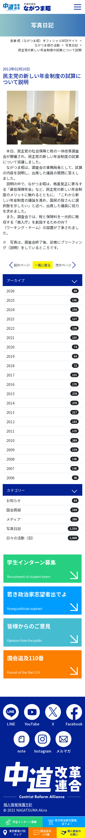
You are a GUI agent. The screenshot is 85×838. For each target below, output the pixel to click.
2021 (42, 337)
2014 (42, 403)
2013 (42, 412)
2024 (42, 309)
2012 (42, 421)
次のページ (63, 265)
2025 (42, 300)
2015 (42, 393)
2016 (42, 384)
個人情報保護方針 (17, 804)
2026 (42, 291)
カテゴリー (16, 490)
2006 (42, 477)
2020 (42, 347)
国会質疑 (42, 510)
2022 (42, 328)
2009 (42, 449)
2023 (42, 319)
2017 (42, 375)
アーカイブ (16, 280)
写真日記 (42, 528)
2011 (42, 431)
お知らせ (42, 500)
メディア (42, 519)
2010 (42, 440)
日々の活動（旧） (42, 538)
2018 (42, 365)
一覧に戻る (43, 265)
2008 (42, 459)
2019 (42, 356)
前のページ (22, 265)
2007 (42, 468)
